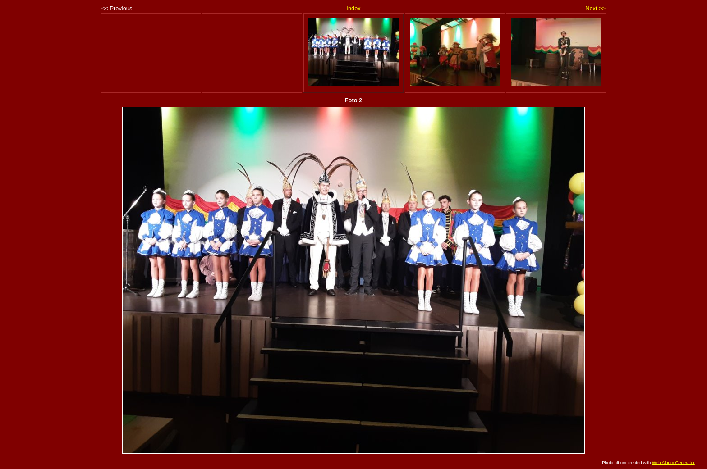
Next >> (595, 8)
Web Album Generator (673, 462)
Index (353, 8)
